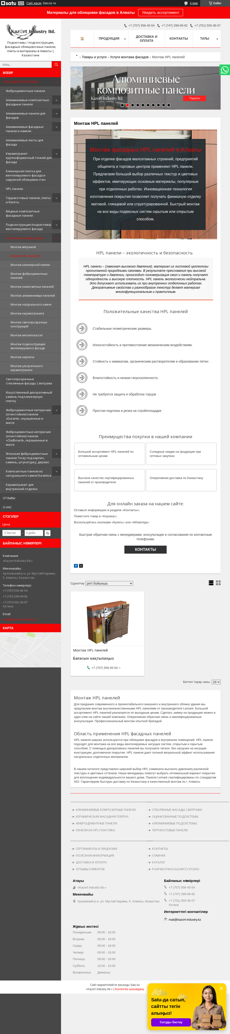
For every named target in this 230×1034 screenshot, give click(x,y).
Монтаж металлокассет (27, 335)
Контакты (179, 38)
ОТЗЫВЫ (9, 498)
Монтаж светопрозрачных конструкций (29, 324)
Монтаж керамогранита (27, 313)
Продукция (109, 38)
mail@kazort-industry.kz (20, 619)
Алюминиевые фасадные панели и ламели (25, 129)
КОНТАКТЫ (145, 549)
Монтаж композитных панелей (32, 287)
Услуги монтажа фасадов (24, 238)
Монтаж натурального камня (31, 304)
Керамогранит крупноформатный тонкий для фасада (29, 157)
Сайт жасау (34, 3)
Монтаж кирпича (22, 357)
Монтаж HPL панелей (25, 256)
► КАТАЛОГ (156, 862)
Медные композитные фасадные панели (23, 213)
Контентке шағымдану (129, 989)
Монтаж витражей (23, 247)
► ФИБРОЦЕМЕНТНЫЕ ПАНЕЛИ (94, 823)
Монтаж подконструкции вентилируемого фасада (28, 346)
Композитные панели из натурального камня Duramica (28, 473)
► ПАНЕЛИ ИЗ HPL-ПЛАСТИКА (93, 830)
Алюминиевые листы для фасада (24, 142)
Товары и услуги (94, 57)
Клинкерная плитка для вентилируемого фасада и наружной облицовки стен (26, 175)
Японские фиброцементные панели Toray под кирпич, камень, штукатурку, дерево (27, 458)
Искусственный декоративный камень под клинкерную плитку (29, 396)
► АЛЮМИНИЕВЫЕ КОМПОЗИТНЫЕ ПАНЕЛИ (104, 810)
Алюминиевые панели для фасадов (25, 115)
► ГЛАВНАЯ (156, 855)
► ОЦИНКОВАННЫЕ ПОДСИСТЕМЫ (173, 816)
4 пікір (194, 3)
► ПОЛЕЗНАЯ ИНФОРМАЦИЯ (93, 855)
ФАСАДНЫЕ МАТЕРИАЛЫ (20, 82)
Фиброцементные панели (25, 91)
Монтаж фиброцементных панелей (29, 276)
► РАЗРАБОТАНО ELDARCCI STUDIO (173, 869)
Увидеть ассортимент (160, 13)
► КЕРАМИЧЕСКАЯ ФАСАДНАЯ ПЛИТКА (100, 816)
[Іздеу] (56, 64)
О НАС (7, 507)
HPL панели (14, 189)
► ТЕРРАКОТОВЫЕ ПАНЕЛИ (168, 830)
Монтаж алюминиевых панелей (33, 296)
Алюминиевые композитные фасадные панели (27, 102)
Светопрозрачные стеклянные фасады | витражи (29, 381)
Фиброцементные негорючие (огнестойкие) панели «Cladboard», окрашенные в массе (28, 438)
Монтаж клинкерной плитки (30, 265)
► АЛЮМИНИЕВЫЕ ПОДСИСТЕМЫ (172, 823)
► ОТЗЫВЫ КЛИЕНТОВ (88, 869)
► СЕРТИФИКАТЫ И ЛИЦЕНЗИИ (94, 848)
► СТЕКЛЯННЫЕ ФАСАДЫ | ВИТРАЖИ (175, 810)
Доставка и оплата (146, 38)
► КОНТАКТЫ (158, 848)
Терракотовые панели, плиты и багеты (28, 200)
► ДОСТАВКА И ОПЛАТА (89, 862)
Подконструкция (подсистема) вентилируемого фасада (28, 226)
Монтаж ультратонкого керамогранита (27, 368)
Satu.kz (135, 985)
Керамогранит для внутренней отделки (21, 487)
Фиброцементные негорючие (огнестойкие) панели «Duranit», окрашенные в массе (28, 416)
